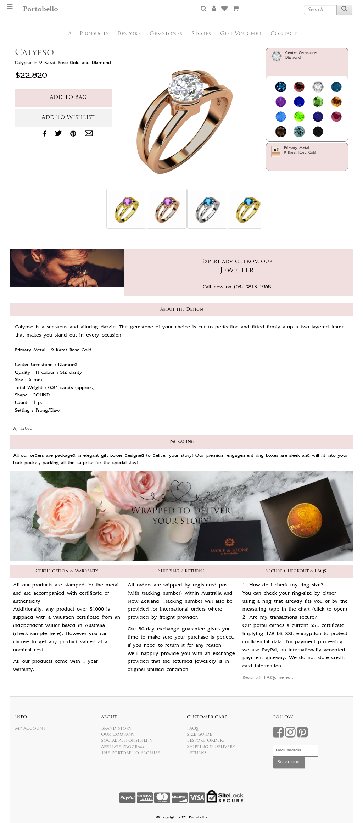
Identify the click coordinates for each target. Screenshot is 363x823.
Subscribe (289, 762)
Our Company (117, 735)
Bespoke (129, 34)
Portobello (40, 9)
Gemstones (166, 34)
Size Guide (199, 735)
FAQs (192, 729)
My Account (30, 729)
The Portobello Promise (130, 753)
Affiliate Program (122, 747)
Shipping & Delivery (211, 747)
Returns (197, 753)
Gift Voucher (241, 34)
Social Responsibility (126, 741)
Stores (201, 34)
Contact (283, 34)
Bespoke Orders (206, 741)
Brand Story (116, 729)
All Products (88, 34)
